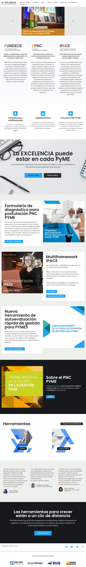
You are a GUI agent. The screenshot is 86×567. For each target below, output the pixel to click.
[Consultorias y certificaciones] (15, 113)
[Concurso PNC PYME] (70, 113)
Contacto (23, 4)
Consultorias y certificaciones (15, 119)
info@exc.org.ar (13, 546)
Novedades (73, 2)
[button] (30, 2)
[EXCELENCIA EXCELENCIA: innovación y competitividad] (9, 3)
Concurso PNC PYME (71, 118)
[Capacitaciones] (43, 113)
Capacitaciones (43, 118)
